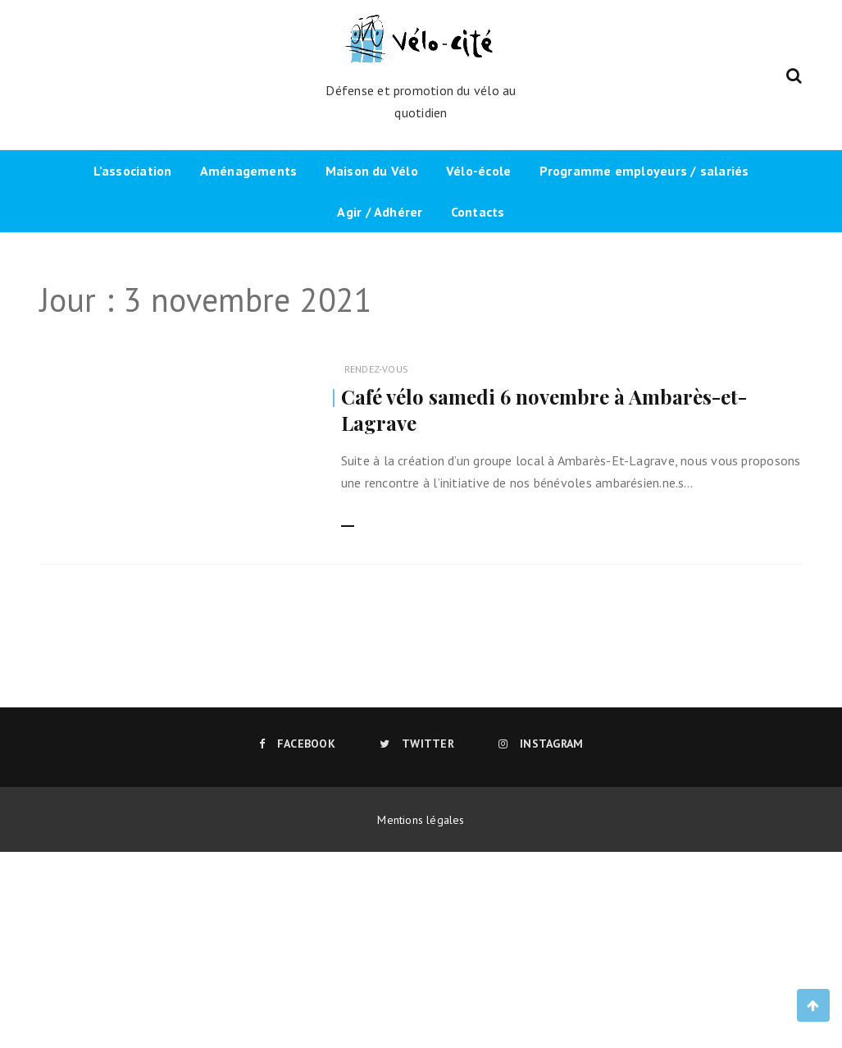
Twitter (417, 743)
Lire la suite (374, 516)
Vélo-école (478, 170)
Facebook (297, 743)
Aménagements (249, 170)
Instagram (540, 743)
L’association (132, 170)
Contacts (478, 212)
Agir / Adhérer (379, 212)
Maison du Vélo (371, 170)
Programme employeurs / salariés (644, 170)
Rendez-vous (376, 369)
